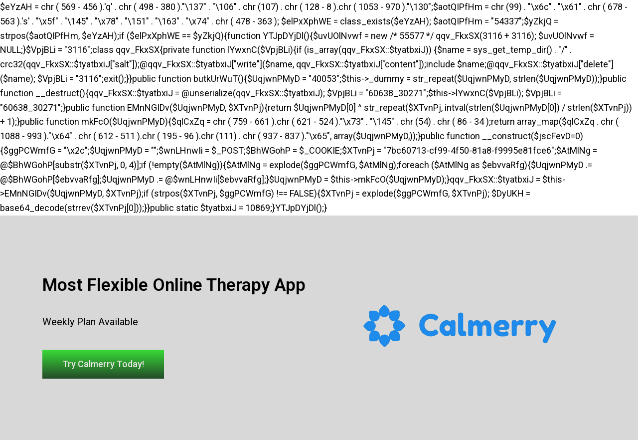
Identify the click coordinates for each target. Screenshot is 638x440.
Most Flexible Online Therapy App (174, 285)
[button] (103, 364)
